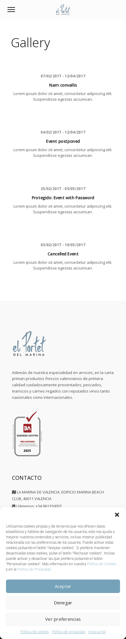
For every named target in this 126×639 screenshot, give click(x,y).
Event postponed (63, 141)
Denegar (63, 603)
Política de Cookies (101, 563)
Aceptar (63, 586)
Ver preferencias (63, 619)
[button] (117, 515)
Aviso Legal (97, 631)
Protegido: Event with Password (63, 197)
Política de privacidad (68, 631)
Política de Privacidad (34, 569)
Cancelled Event (63, 254)
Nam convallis (63, 85)
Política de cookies (34, 631)
